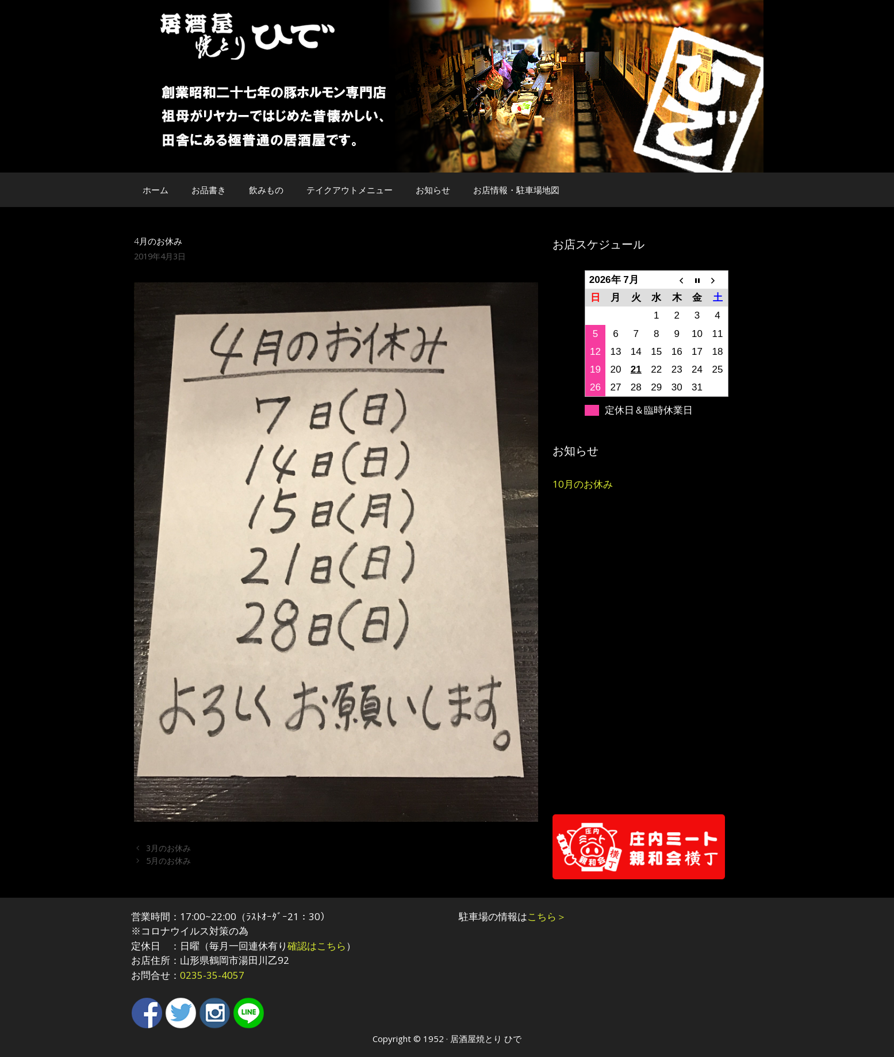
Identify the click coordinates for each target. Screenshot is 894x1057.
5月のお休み (168, 860)
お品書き (208, 190)
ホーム (155, 190)
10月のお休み (582, 484)
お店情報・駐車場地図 (516, 190)
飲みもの (266, 190)
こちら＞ (546, 916)
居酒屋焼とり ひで (485, 1038)
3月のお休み (168, 847)
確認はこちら (316, 945)
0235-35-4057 (212, 975)
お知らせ (433, 190)
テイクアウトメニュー (349, 190)
